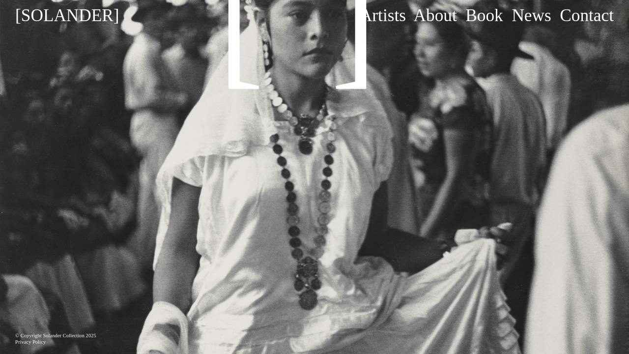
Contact (587, 15)
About (435, 15)
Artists (383, 15)
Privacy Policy (30, 342)
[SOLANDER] (67, 15)
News (531, 15)
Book (484, 15)
